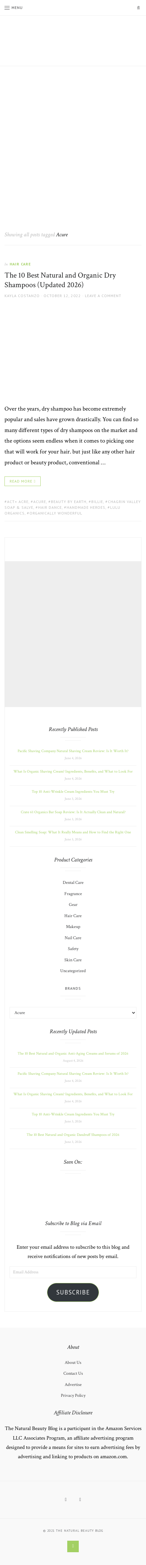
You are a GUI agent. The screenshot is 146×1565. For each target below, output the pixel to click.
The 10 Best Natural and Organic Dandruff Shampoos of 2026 (73, 1134)
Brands (73, 988)
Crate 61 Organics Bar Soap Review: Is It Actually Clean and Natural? (73, 812)
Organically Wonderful (55, 513)
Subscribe (73, 1292)
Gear (73, 905)
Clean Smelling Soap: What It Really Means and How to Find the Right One (73, 832)
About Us (73, 1362)
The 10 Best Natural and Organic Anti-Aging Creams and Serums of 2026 (73, 1053)
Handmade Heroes (86, 507)
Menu (13, 7)
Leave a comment (103, 295)
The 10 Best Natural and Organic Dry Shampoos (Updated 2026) (60, 280)
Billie (97, 501)
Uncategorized (73, 971)
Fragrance (73, 894)
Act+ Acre (17, 501)
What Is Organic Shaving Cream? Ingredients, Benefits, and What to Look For (73, 771)
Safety (73, 949)
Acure (39, 501)
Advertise (73, 1385)
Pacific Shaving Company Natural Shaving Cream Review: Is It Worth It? (73, 751)
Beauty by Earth (68, 501)
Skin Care (73, 960)
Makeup (73, 927)
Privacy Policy (73, 1395)
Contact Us (73, 1373)
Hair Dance (50, 507)
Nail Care (73, 938)
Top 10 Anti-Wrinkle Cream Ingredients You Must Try (73, 791)
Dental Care (73, 882)
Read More (21, 481)
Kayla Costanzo (22, 295)
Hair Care (20, 264)
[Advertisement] (73, 142)
